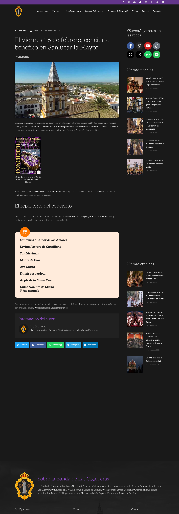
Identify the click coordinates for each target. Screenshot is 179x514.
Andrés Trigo (53, 511)
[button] (57, 11)
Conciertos (22, 31)
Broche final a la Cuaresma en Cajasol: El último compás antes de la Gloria (150, 301)
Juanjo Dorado (65, 511)
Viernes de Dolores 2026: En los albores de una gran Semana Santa (149, 283)
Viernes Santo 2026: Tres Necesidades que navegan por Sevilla (150, 96)
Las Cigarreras (23, 57)
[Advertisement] (145, 200)
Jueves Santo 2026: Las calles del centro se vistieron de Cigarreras (150, 114)
